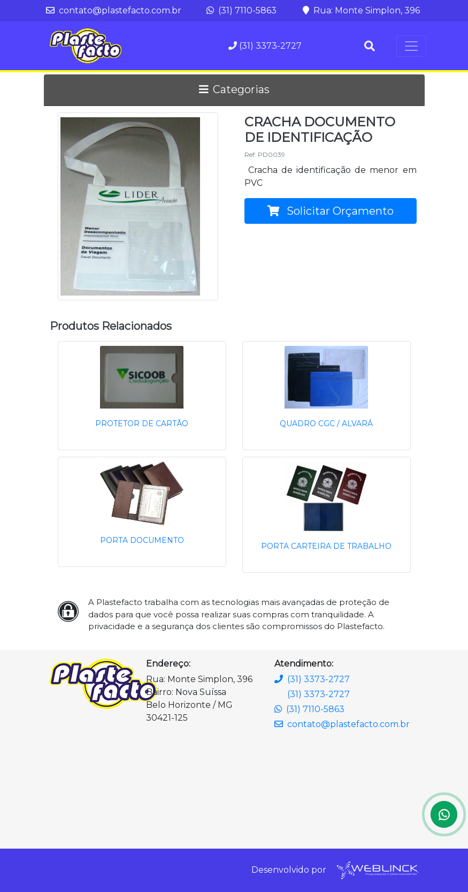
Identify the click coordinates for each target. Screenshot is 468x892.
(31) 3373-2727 (265, 46)
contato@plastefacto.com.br (113, 10)
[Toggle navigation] (411, 46)
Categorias (234, 89)
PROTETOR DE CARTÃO (141, 423)
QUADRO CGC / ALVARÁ (326, 423)
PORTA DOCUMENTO (142, 540)
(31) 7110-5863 (241, 10)
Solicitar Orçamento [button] (330, 211)
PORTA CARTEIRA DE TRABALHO (326, 546)
